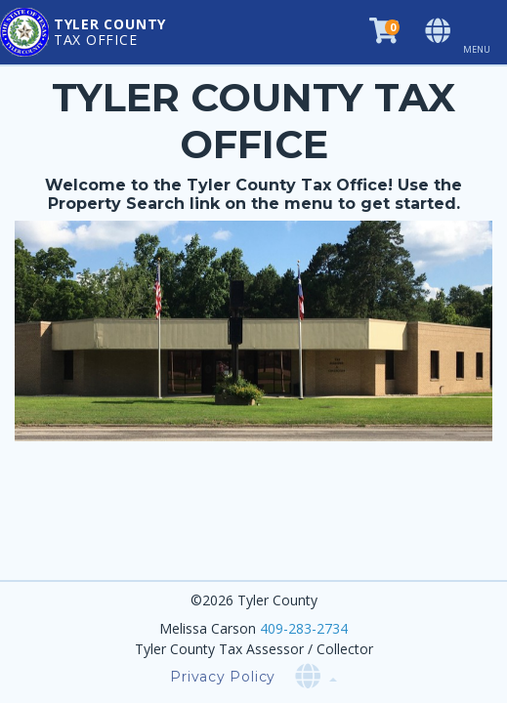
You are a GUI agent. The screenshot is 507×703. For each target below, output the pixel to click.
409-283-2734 (304, 628)
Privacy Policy (222, 676)
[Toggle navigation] (484, 32)
